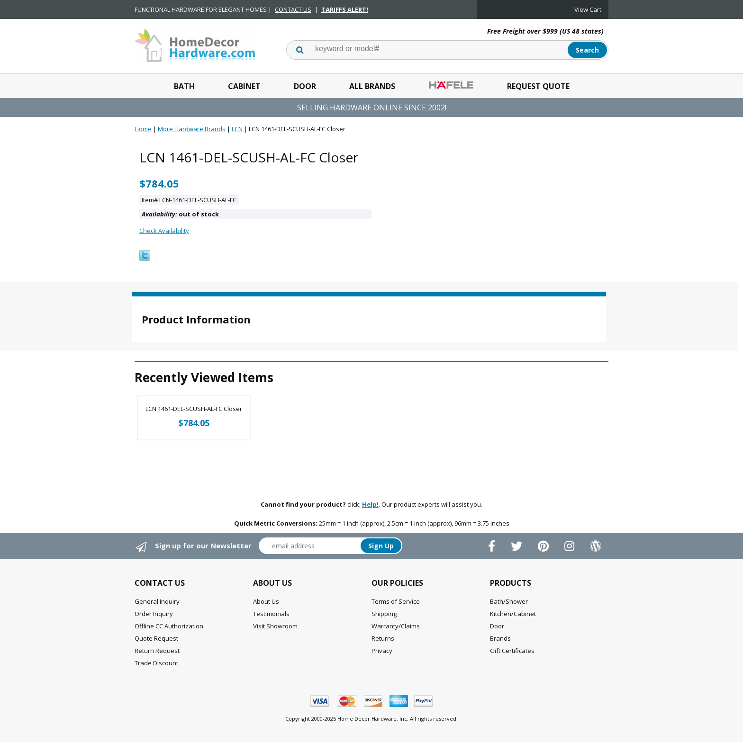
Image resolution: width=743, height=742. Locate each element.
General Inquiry (157, 601)
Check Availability (164, 230)
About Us (266, 601)
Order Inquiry (154, 613)
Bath (184, 86)
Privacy (382, 650)
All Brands (372, 86)
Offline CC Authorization (169, 626)
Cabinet (244, 86)
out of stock (180, 214)
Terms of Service (396, 601)
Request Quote (538, 86)
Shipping (384, 613)
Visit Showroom (275, 626)
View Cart (587, 9)
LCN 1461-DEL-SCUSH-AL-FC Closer (193, 408)
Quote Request (156, 638)
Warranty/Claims (396, 626)
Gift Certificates (512, 650)
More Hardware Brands (192, 129)
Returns (383, 638)
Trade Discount (156, 663)
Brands (500, 638)
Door (305, 86)
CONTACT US (293, 9)
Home (143, 129)
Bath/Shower (509, 601)
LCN (237, 129)
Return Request (157, 650)
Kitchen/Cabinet (513, 613)
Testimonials (271, 613)
